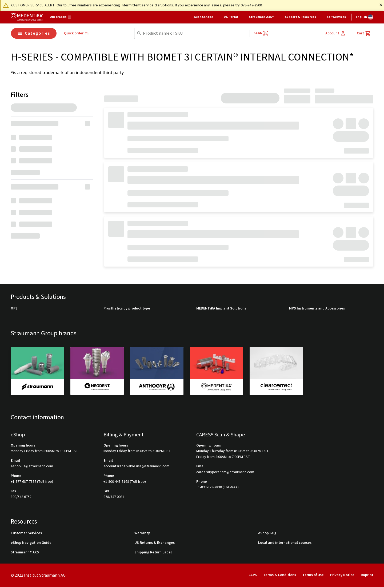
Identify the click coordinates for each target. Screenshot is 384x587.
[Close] (381, 5)
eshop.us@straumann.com (32, 466)
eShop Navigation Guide (31, 542)
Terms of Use (313, 575)
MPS (14, 308)
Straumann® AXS (25, 552)
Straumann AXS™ (261, 17)
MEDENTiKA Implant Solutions (221, 308)
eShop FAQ (267, 533)
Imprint (367, 575)
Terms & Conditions (279, 575)
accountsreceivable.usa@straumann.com (136, 466)
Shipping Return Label (153, 552)
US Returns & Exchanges (154, 542)
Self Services (336, 17)
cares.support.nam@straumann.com (225, 472)
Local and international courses (284, 542)
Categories (33, 33)
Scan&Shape (203, 17)
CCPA (253, 575)
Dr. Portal (231, 17)
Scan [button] (261, 33)
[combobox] (195, 33)
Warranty (142, 533)
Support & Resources (300, 17)
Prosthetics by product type (126, 308)
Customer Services (26, 533)
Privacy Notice (342, 575)
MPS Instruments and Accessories (317, 308)
